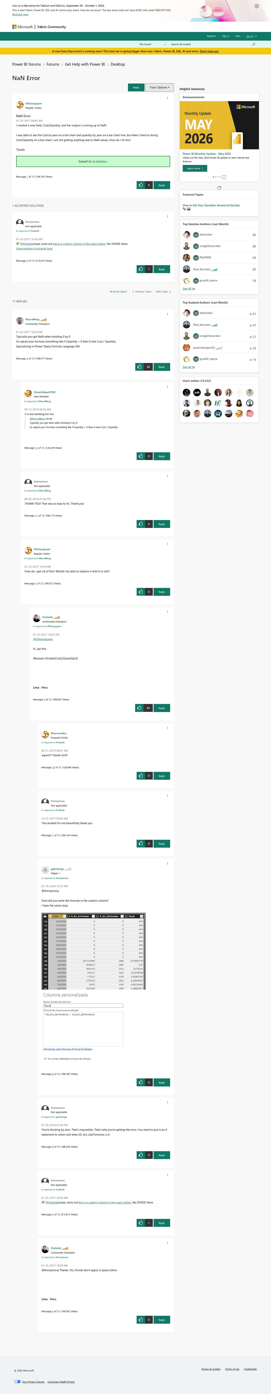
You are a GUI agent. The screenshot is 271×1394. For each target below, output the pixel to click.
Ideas (106, 26)
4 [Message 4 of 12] (44, 699)
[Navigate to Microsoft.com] (22, 27)
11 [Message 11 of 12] (36, 515)
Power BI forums (26, 64)
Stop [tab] (224, 177)
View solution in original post (34, 248)
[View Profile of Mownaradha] (58, 733)
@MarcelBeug (37, 418)
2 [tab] (215, 177)
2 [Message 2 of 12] (27, 358)
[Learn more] (195, 168)
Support (170, 26)
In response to (27, 230)
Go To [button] (250, 36)
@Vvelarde (27, 244)
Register (211, 35)
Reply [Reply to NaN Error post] (162, 185)
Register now (20, 14)
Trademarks (250, 1368)
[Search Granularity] (152, 44)
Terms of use (232, 1368)
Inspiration (91, 26)
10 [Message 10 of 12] (53, 767)
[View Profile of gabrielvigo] (57, 869)
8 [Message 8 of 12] (52, 1073)
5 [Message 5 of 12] (27, 260)
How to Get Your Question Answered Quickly (211, 205)
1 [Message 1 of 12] (27, 176)
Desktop (118, 64)
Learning (154, 26)
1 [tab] (213, 177)
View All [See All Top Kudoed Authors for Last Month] (189, 367)
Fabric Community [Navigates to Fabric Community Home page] (51, 26)
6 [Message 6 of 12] (52, 1311)
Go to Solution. (98, 161)
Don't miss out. (209, 51)
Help (237, 35)
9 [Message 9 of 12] (52, 1146)
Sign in (225, 35)
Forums (74, 26)
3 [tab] (218, 177)
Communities (123, 26)
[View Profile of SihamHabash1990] (45, 392)
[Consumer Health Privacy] (61, 1381)
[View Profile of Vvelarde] (47, 617)
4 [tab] (220, 177)
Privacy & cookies (211, 1368)
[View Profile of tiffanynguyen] (33, 103)
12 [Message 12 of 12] (36, 447)
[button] (136, 87)
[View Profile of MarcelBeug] (32, 319)
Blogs (140, 26)
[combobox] (213, 44)
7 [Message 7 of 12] (52, 835)
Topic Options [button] (158, 87)
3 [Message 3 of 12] (36, 583)
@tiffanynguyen (43, 639)
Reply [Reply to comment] (162, 269)
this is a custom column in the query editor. (79, 244)
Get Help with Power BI (85, 64)
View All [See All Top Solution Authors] (189, 288)
